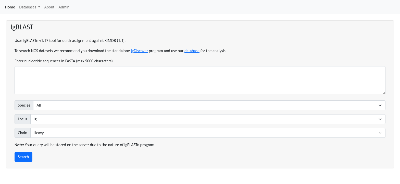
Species (24, 105)
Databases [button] (28, 7)
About (49, 7)
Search (23, 156)
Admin (63, 7)
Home (10, 7)
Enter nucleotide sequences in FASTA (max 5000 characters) (64, 61)
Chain (22, 132)
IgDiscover (139, 50)
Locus (22, 119)
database (191, 50)
